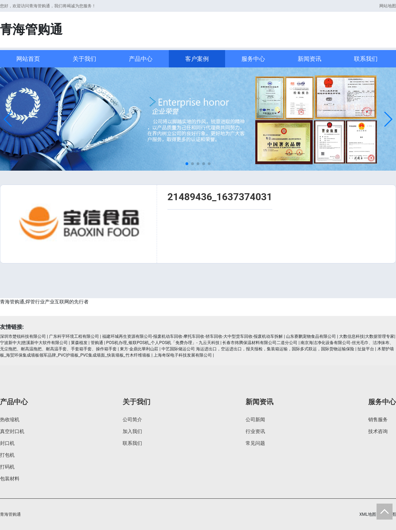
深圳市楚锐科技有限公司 (23, 336)
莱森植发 (79, 342)
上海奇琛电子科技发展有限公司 (183, 355)
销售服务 (378, 419)
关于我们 (84, 58)
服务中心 (253, 58)
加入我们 (132, 431)
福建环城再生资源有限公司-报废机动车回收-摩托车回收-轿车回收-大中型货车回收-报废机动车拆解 (192, 336)
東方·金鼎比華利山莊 (139, 348)
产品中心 (140, 58)
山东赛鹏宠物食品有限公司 (311, 336)
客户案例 (197, 58)
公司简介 (132, 419)
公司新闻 (255, 419)
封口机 (7, 443)
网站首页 (28, 58)
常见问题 (255, 443)
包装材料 (9, 478)
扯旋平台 (365, 348)
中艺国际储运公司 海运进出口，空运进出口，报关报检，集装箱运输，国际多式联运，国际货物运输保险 (258, 348)
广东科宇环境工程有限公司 (74, 336)
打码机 (7, 467)
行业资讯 (255, 431)
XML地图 (368, 514)
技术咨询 (378, 431)
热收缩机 (9, 419)
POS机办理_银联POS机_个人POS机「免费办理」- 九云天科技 (163, 342)
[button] (8, 119)
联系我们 (366, 58)
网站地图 (387, 5)
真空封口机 (12, 431)
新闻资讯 (309, 58)
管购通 (97, 342)
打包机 (7, 455)
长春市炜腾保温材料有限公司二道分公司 (259, 342)
